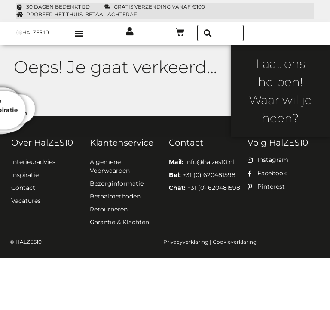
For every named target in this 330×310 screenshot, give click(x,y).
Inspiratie (25, 175)
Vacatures (26, 201)
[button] (79, 33)
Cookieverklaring (235, 242)
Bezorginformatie (117, 183)
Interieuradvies (33, 162)
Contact (23, 188)
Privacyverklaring (185, 242)
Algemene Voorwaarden (110, 166)
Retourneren (109, 209)
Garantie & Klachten (119, 222)
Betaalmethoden (115, 196)
